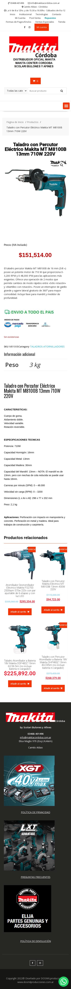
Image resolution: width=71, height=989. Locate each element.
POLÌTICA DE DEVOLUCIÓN (35, 941)
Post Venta (35, 17)
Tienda (61, 21)
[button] (66, 106)
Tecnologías (42, 14)
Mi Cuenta (20, 17)
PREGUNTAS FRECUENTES (35, 877)
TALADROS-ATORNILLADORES (47, 346)
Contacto (56, 14)
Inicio (12, 14)
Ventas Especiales (44, 21)
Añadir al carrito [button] (18, 612)
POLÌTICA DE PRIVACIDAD (35, 812)
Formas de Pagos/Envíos (18, 21)
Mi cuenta (42, 27)
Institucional (25, 14)
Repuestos (50, 18)
